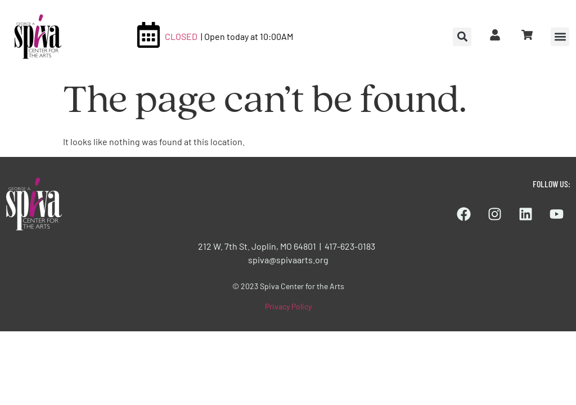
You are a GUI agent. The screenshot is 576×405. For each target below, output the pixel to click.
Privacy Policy (288, 306)
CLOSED (181, 36)
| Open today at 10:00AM (247, 36)
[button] (560, 37)
